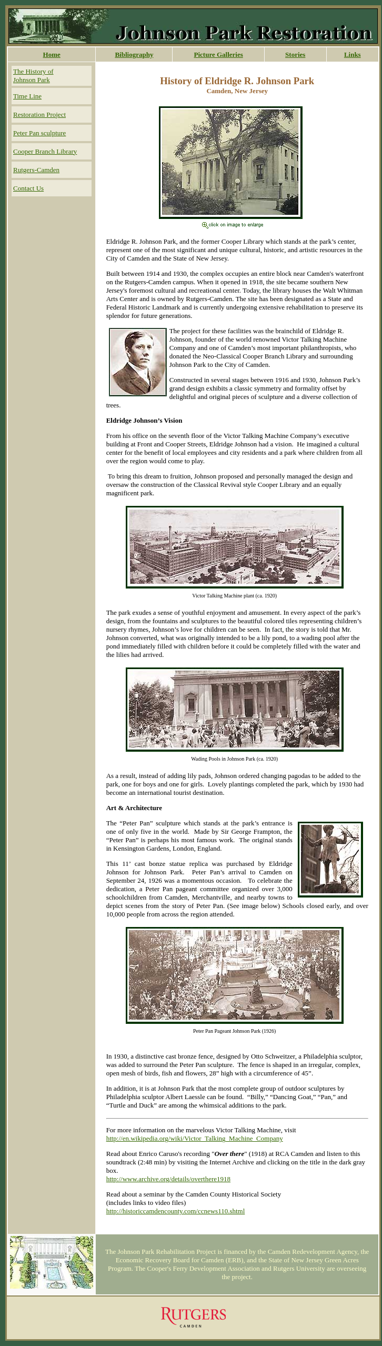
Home (52, 54)
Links (352, 54)
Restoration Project (39, 114)
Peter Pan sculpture (39, 133)
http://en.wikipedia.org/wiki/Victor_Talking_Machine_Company (194, 1138)
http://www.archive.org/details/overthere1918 (168, 1179)
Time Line (27, 96)
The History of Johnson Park (33, 75)
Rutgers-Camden (36, 170)
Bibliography (134, 54)
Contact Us (28, 188)
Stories (295, 54)
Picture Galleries (218, 54)
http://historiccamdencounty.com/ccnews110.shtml (175, 1211)
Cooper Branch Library (45, 151)
